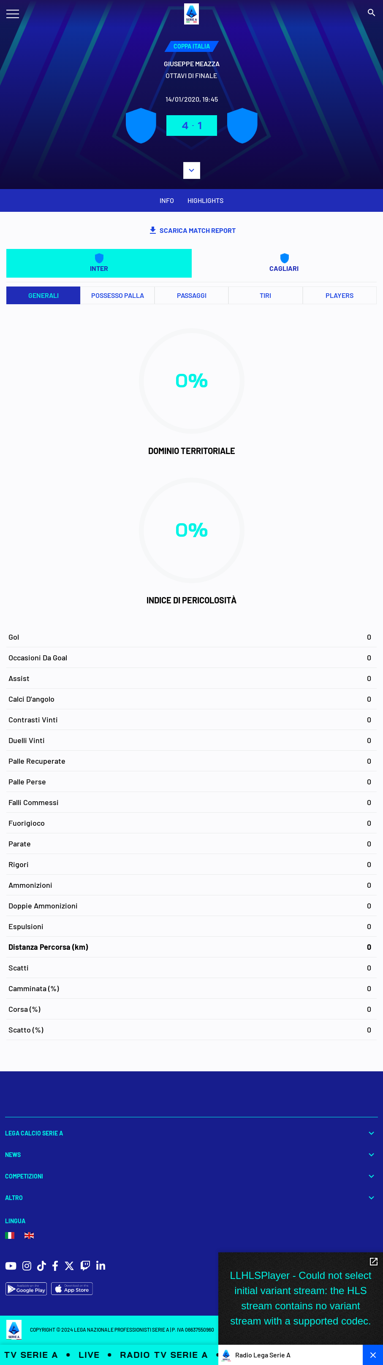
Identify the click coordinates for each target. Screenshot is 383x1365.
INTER (99, 262)
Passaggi (191, 295)
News (191, 1155)
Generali (43, 295)
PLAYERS (339, 295)
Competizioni (191, 1176)
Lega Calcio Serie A (191, 1133)
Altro (191, 1198)
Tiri (265, 295)
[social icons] (10, 1267)
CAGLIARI (284, 262)
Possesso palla (117, 295)
